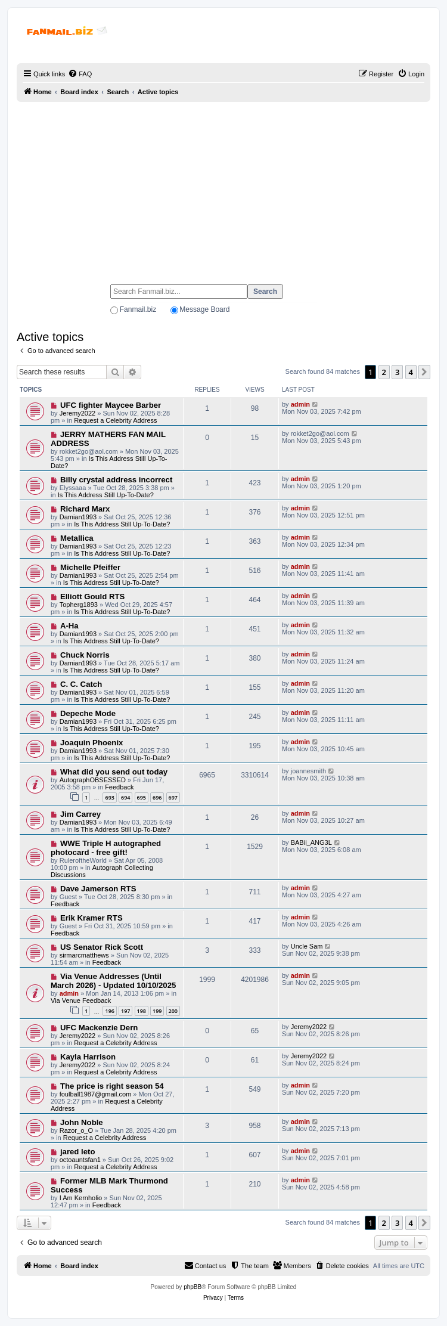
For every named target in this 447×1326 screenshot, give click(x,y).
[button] (424, 372)
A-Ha (69, 625)
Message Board (204, 309)
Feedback (119, 787)
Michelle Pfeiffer (90, 567)
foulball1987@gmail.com (96, 1094)
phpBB (192, 1287)
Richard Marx (85, 508)
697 (173, 797)
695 (141, 797)
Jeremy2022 (78, 413)
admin (300, 404)
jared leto (77, 1151)
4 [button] (411, 372)
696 (157, 797)
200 (173, 1011)
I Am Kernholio (81, 1197)
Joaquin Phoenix (91, 742)
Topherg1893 (79, 604)
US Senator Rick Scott (101, 947)
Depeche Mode (88, 713)
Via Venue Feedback (81, 1000)
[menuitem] (80, 74)
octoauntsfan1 (80, 1159)
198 (141, 1011)
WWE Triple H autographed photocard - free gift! (106, 848)
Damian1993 (78, 517)
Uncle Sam (307, 946)
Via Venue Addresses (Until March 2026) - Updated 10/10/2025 (113, 981)
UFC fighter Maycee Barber (110, 405)
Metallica (77, 538)
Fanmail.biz (138, 309)
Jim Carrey (80, 814)
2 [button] (384, 372)
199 (157, 1011)
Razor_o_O (76, 1130)
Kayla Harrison (88, 1056)
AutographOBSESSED (93, 779)
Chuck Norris (85, 654)
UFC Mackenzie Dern (99, 1027)
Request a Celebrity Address (115, 420)
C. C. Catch (81, 684)
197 (125, 1011)
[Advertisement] (223, 187)
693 (109, 797)
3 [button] (397, 372)
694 (125, 797)
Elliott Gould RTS (92, 596)
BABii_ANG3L (311, 842)
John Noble (81, 1122)
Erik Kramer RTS (91, 917)
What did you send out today (113, 771)
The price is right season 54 (112, 1086)
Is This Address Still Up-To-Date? (106, 494)
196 (109, 1011)
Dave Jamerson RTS (98, 888)
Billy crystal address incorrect (116, 479)
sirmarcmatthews (84, 955)
